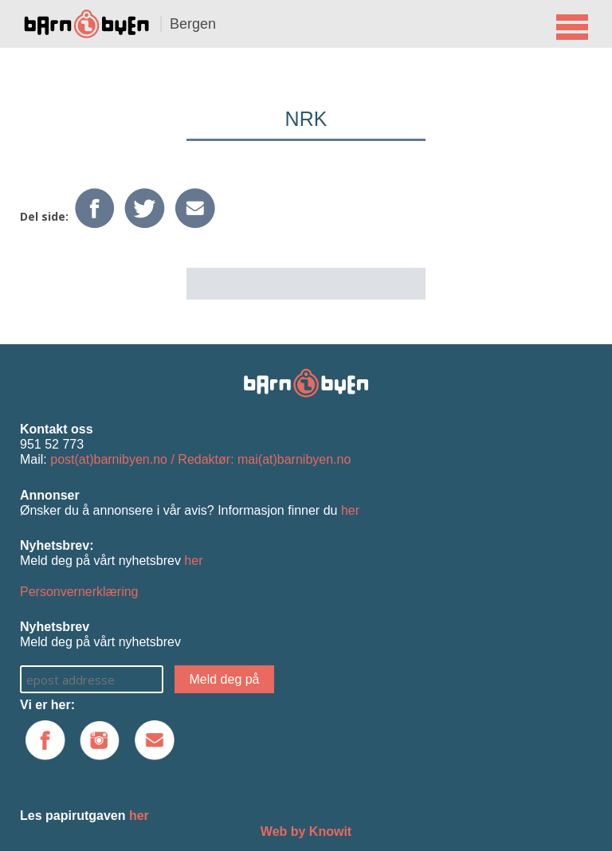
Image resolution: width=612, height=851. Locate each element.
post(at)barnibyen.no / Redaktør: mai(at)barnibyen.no (200, 459)
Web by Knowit (306, 831)
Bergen (193, 24)
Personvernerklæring (79, 591)
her (350, 510)
